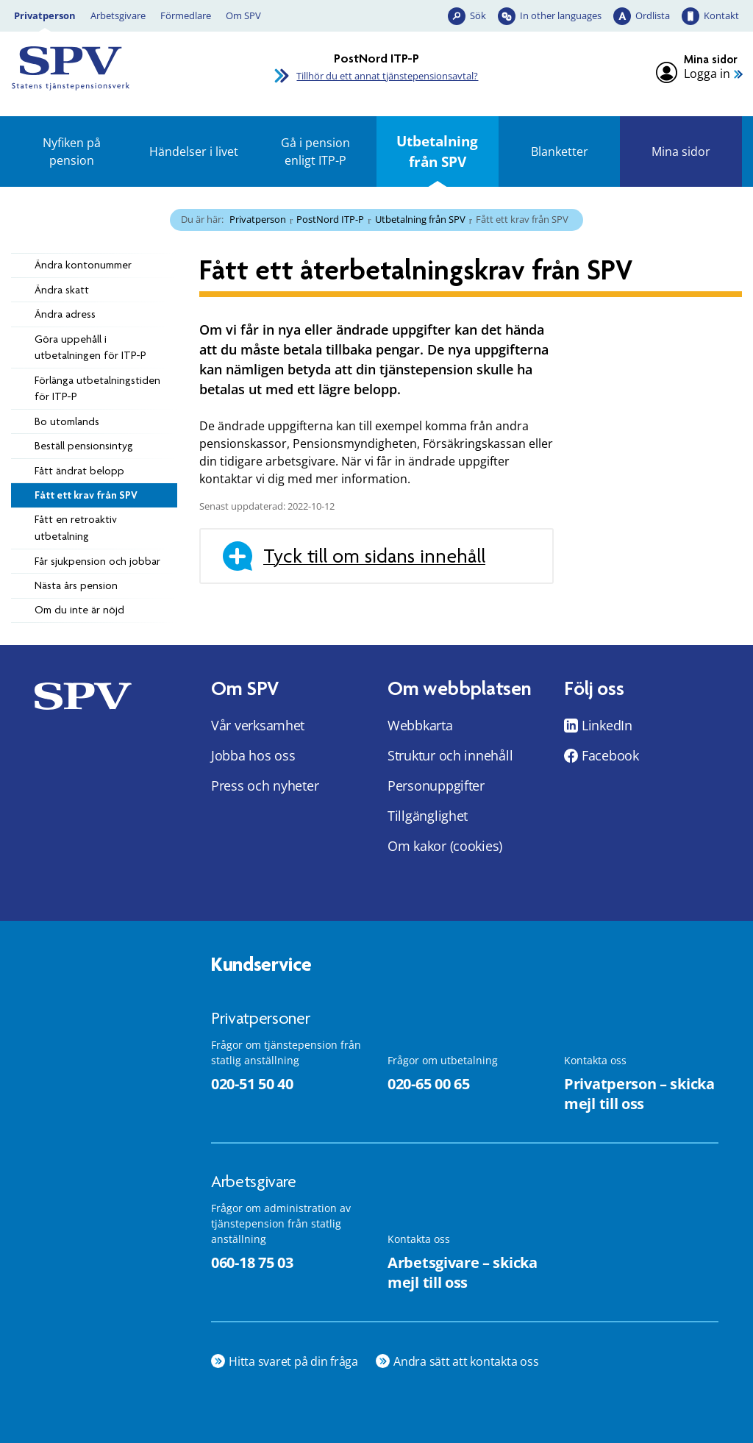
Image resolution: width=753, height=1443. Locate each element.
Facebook (610, 755)
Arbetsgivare (118, 15)
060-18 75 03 (252, 1262)
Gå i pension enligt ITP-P (315, 151)
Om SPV (243, 15)
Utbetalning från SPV (437, 151)
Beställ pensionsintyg (84, 445)
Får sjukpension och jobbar (97, 561)
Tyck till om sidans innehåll (374, 556)
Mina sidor (681, 151)
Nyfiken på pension (72, 151)
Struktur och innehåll (450, 755)
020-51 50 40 (252, 1084)
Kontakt (721, 15)
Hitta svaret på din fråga (293, 1361)
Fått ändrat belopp (79, 470)
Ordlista (652, 15)
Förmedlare (185, 15)
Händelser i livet (193, 151)
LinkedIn (607, 725)
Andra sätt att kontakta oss (466, 1361)
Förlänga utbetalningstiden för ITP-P (97, 389)
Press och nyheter (264, 785)
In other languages (561, 15)
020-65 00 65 (428, 1084)
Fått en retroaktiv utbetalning (76, 528)
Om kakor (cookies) (445, 846)
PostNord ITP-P (330, 219)
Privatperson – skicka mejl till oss (639, 1094)
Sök (478, 15)
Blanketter (559, 151)
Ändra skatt (62, 289)
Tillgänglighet (428, 815)
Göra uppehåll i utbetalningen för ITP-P (90, 347)
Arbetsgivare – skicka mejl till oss (463, 1272)
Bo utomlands (67, 421)
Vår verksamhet (257, 725)
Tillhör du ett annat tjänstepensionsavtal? (387, 75)
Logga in (707, 74)
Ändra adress (65, 314)
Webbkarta (420, 725)
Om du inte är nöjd (79, 609)
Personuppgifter (436, 785)
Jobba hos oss (253, 755)
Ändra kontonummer (83, 264)
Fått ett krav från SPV (86, 495)
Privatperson (45, 15)
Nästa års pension (76, 585)
